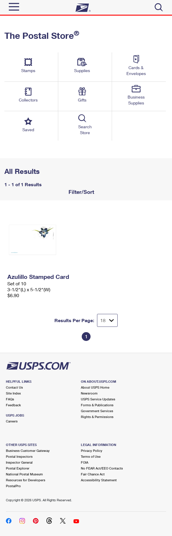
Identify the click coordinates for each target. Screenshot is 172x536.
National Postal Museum (24, 474)
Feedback (13, 405)
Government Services (97, 411)
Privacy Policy (91, 450)
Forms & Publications (97, 405)
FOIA (84, 462)
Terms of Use (91, 456)
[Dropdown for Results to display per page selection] (107, 320)
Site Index (13, 393)
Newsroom (89, 393)
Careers (12, 421)
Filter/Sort (80, 192)
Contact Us (14, 387)
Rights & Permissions (97, 417)
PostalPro (13, 486)
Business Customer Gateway (28, 450)
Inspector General (19, 462)
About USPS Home (95, 387)
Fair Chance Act (93, 474)
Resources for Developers (25, 480)
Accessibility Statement (99, 480)
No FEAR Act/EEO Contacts (102, 468)
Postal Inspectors (19, 456)
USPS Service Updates (98, 399)
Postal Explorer (17, 468)
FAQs (10, 399)
